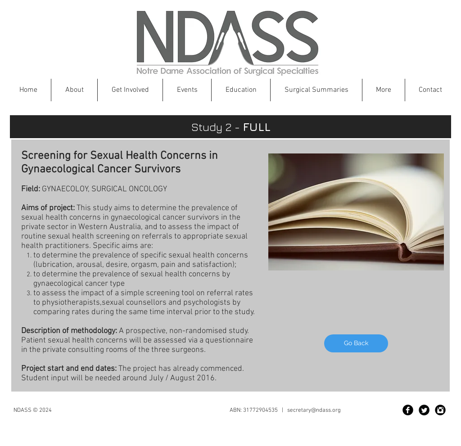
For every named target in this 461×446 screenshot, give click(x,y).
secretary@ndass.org (314, 410)
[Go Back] (356, 343)
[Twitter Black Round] (424, 410)
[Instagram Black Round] (440, 410)
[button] (241, 90)
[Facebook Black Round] (407, 410)
